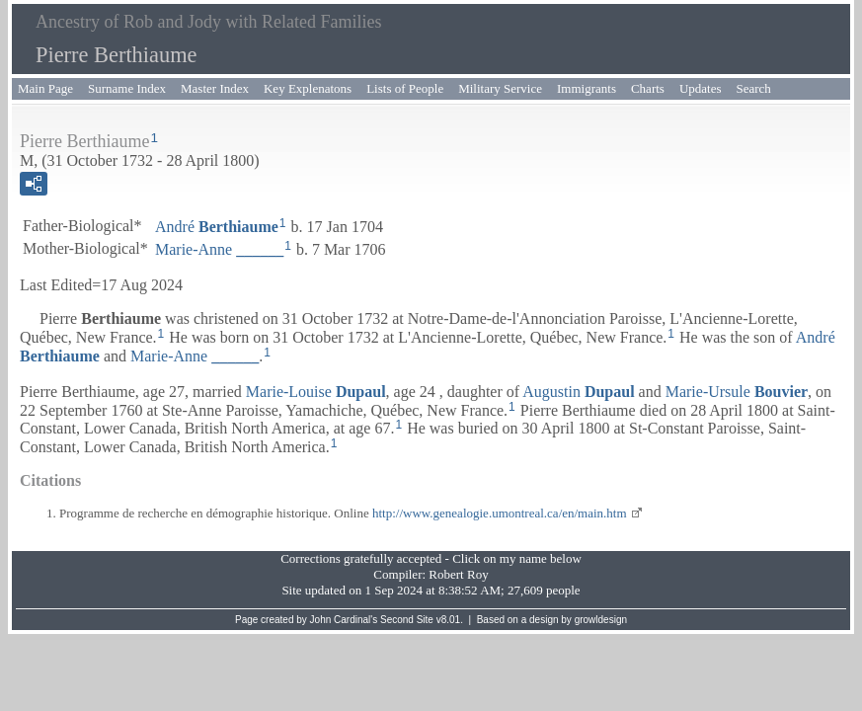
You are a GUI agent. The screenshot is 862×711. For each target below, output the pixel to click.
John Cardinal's (344, 619)
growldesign (601, 619)
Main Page (45, 88)
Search (754, 88)
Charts (648, 88)
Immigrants (586, 88)
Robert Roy (458, 574)
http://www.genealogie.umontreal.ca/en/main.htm (499, 513)
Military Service (500, 88)
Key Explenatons (308, 88)
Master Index (215, 88)
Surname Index (127, 88)
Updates (700, 88)
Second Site (406, 619)
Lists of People (404, 88)
